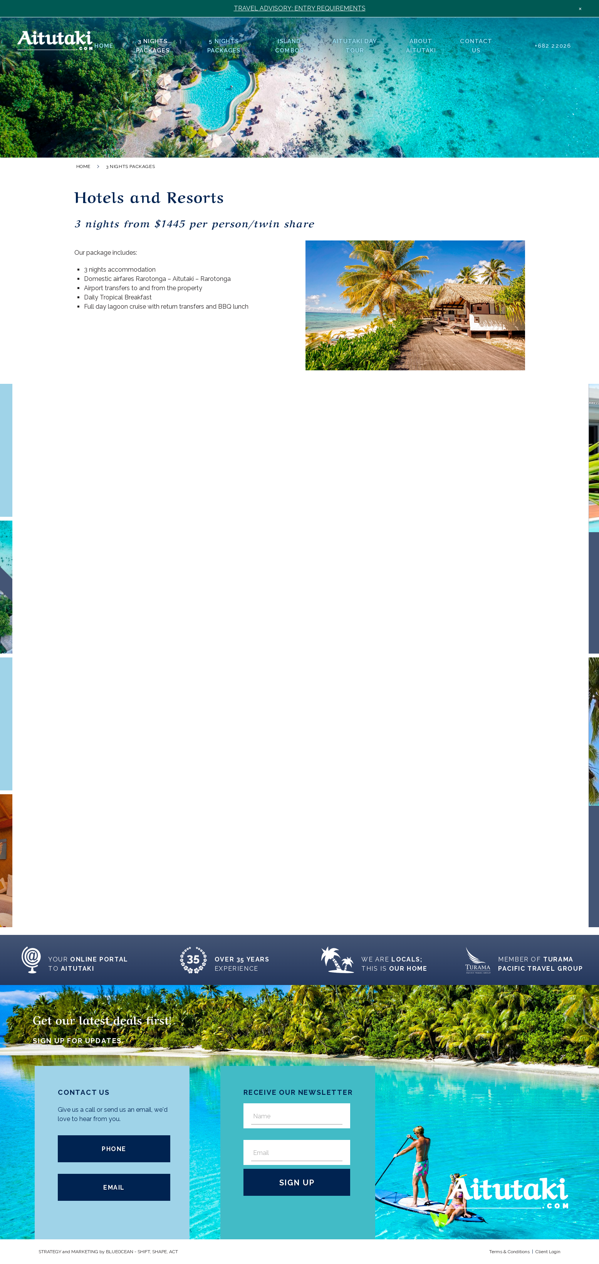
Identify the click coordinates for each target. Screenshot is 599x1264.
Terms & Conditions (509, 1251)
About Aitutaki (421, 46)
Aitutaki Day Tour (355, 46)
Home (103, 45)
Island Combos (289, 46)
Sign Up (297, 1182)
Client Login (547, 1251)
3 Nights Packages (152, 46)
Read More (139, 491)
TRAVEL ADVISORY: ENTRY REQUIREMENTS (300, 8)
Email (114, 1187)
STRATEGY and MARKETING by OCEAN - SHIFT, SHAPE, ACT (108, 1251)
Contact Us (476, 46)
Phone (114, 1149)
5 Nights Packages (223, 46)
